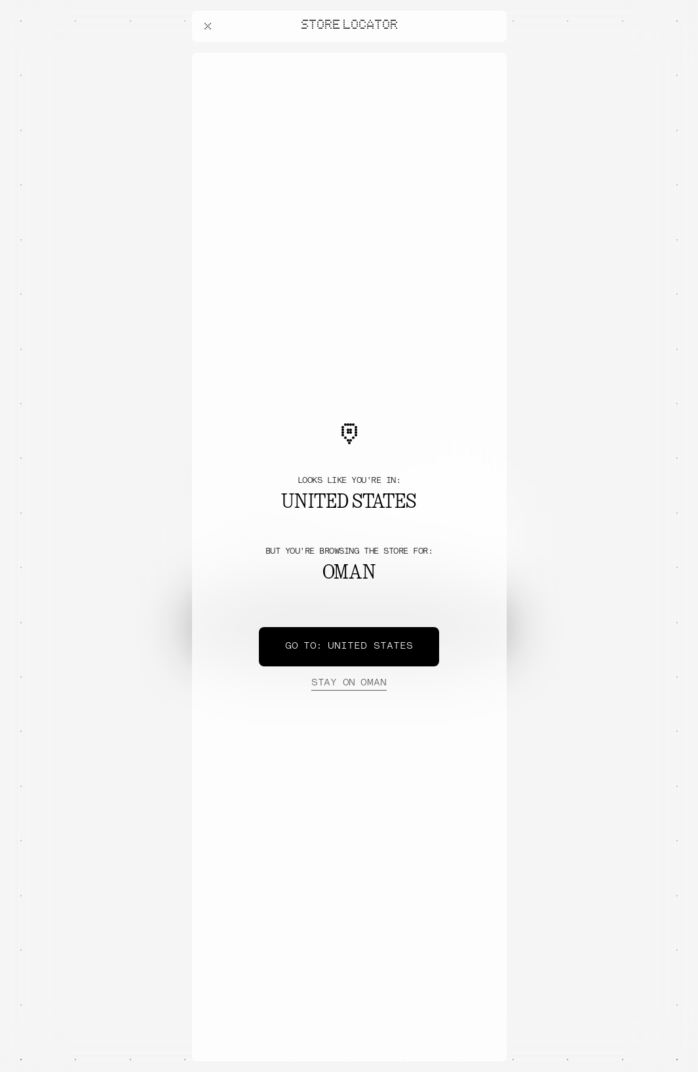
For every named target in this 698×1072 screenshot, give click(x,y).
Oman (348, 683)
